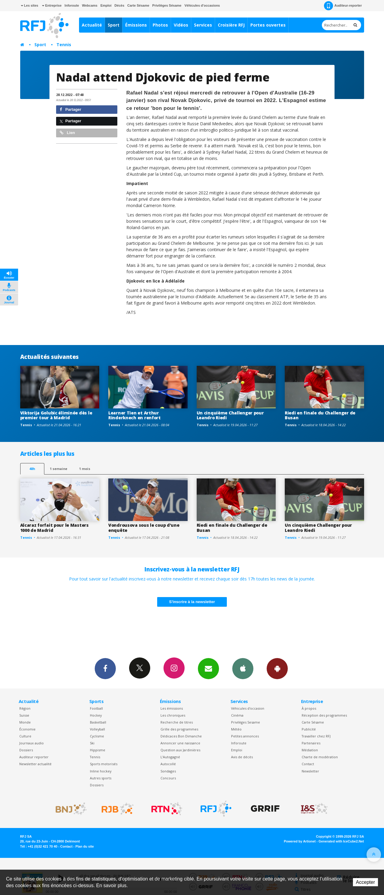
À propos (309, 708)
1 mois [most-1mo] (84, 468)
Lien (67, 132)
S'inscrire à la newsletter (192, 601)
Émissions (136, 25)
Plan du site (84, 846)
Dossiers (26, 750)
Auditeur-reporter (343, 5)
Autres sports (100, 778)
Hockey (96, 715)
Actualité (92, 25)
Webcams (89, 5)
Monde (25, 722)
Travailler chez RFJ (316, 736)
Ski (92, 743)
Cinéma (237, 715)
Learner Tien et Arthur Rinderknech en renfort (134, 415)
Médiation (310, 750)
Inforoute (72, 5)
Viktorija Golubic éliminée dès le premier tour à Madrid (56, 415)
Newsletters (208, 668)
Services (203, 25)
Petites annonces (245, 736)
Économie (27, 729)
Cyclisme (97, 736)
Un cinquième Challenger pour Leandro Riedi (230, 415)
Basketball (98, 722)
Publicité (309, 729)
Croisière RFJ (231, 25)
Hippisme (97, 750)
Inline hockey (100, 771)
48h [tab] (32, 468)
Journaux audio (31, 743)
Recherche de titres (176, 722)
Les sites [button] (29, 5)
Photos (160, 25)
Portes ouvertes (268, 25)
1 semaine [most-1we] (58, 468)
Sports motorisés (103, 764)
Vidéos (181, 25)
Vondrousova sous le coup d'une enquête (143, 527)
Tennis (63, 44)
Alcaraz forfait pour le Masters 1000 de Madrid (54, 527)
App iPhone (242, 668)
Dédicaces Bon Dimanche (181, 736)
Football (96, 708)
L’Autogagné (170, 757)
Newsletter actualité (35, 764)
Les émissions (171, 708)
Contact (308, 764)
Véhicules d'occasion (247, 708)
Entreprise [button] (52, 5)
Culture (25, 736)
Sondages (168, 771)
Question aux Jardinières (180, 750)
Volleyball (97, 729)
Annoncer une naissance (180, 743)
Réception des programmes (324, 715)
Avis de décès (242, 757)
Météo (236, 729)
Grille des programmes (179, 729)
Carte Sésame (138, 5)
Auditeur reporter (34, 757)
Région (24, 708)
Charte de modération (320, 757)
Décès (119, 5)
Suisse (24, 715)
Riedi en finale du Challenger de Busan (320, 415)
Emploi (106, 5)
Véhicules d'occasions (202, 5)
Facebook (105, 668)
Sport (113, 25)
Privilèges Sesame (245, 722)
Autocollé (168, 764)
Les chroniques (172, 715)
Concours (168, 778)
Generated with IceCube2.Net (341, 841)
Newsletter (310, 771)
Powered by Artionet (300, 841)
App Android (277, 668)
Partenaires (311, 743)
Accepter (365, 882)
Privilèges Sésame (167, 5)
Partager (70, 109)
